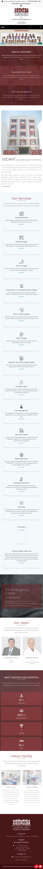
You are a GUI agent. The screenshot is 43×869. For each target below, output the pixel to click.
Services (15, 837)
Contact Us (34, 837)
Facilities (21, 837)
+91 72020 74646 (32, 1)
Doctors (8, 837)
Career (28, 837)
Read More (21, 225)
